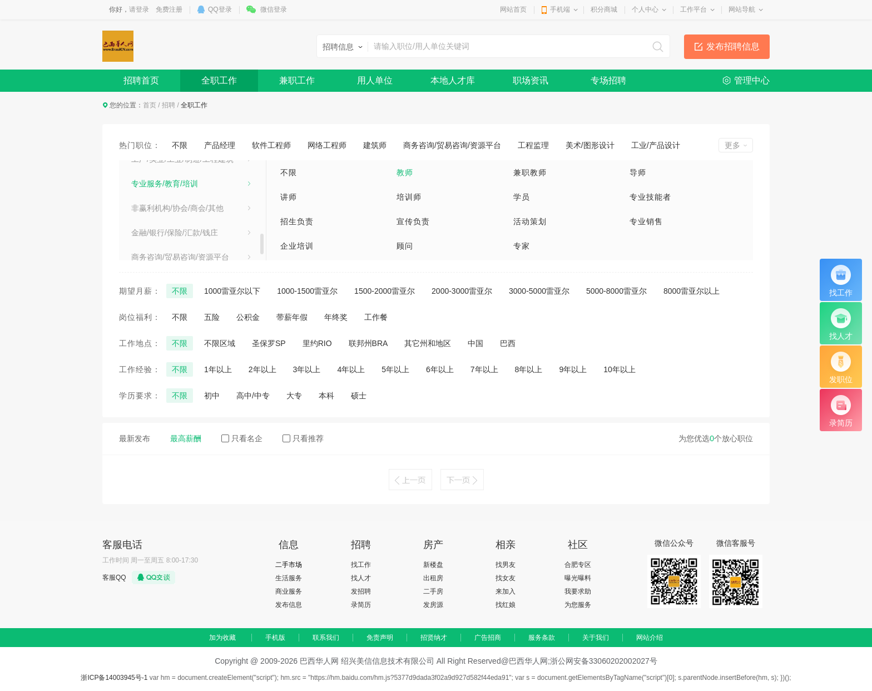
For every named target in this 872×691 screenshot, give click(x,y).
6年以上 (440, 369)
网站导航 (742, 9)
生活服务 (288, 578)
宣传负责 (413, 221)
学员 (521, 197)
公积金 (248, 317)
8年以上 (529, 369)
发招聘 (361, 591)
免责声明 (379, 637)
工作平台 (693, 9)
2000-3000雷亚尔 (462, 291)
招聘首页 (141, 80)
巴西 (508, 343)
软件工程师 (271, 145)
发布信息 (288, 605)
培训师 (409, 197)
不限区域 (219, 343)
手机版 (275, 637)
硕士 (358, 395)
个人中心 (645, 9)
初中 (212, 395)
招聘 (168, 105)
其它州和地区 (427, 343)
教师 (405, 172)
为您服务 (577, 605)
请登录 (139, 9)
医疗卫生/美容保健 (163, 190)
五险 (212, 317)
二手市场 (288, 565)
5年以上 (395, 369)
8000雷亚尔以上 (691, 291)
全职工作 (219, 80)
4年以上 (351, 369)
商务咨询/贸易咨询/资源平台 (452, 145)
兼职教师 (530, 172)
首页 (149, 105)
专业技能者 (650, 197)
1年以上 (218, 369)
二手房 (433, 591)
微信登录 (273, 9)
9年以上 (573, 369)
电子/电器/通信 (156, 215)
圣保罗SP (269, 343)
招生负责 (297, 221)
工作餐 (376, 317)
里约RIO (317, 343)
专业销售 (646, 221)
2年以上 (262, 369)
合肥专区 (577, 565)
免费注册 (169, 9)
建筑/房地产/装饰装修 (168, 166)
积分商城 (604, 9)
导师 (638, 172)
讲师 (288, 197)
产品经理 (219, 145)
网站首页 (513, 9)
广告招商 (487, 637)
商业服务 (288, 591)
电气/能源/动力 (156, 239)
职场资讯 (530, 80)
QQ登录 (220, 9)
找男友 (506, 565)
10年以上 (619, 369)
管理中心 (752, 80)
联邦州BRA (368, 343)
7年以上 (484, 369)
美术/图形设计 (590, 145)
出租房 (433, 578)
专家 (521, 245)
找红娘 (506, 605)
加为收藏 (222, 637)
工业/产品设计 (655, 145)
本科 (326, 395)
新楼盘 (433, 565)
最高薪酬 (185, 438)
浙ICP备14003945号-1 (114, 678)
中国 (475, 343)
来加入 (506, 591)
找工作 (361, 565)
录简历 (361, 605)
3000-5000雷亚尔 (539, 291)
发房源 (433, 605)
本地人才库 (452, 80)
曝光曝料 (577, 578)
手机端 (560, 9)
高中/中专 (253, 395)
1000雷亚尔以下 (232, 291)
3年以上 (307, 369)
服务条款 (541, 637)
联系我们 (326, 637)
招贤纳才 (433, 637)
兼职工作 (297, 80)
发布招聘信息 (733, 46)
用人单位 (375, 80)
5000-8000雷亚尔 (616, 291)
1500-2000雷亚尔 (384, 291)
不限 (179, 145)
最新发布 (134, 438)
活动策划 (530, 221)
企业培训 (297, 245)
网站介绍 (649, 637)
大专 (294, 395)
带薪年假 (292, 317)
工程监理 (533, 145)
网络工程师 (327, 145)
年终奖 (336, 317)
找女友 (506, 578)
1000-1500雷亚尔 (307, 291)
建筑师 (375, 145)
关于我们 (595, 637)
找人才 (361, 578)
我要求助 (577, 591)
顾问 (405, 245)
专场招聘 (608, 80)
